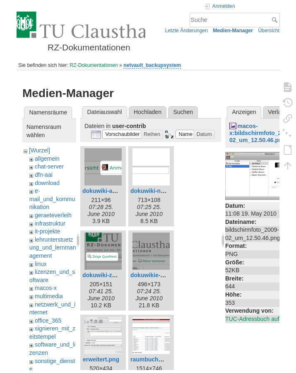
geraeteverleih (53, 215)
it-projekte (47, 231)
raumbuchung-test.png (161, 359)
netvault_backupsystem (152, 65)
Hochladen (147, 112)
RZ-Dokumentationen (94, 65)
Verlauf (277, 112)
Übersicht (268, 30)
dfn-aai (44, 174)
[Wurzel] (39, 150)
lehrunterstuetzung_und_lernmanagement (52, 247)
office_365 (48, 320)
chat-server (49, 166)
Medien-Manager (233, 30)
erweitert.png (101, 359)
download (47, 183)
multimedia (49, 296)
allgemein (47, 158)
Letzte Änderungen (186, 30)
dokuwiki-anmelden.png (115, 191)
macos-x (46, 288)
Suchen (183, 112)
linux (41, 264)
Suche (275, 20)
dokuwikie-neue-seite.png (165, 275)
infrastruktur (50, 223)
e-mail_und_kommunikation (52, 199)
